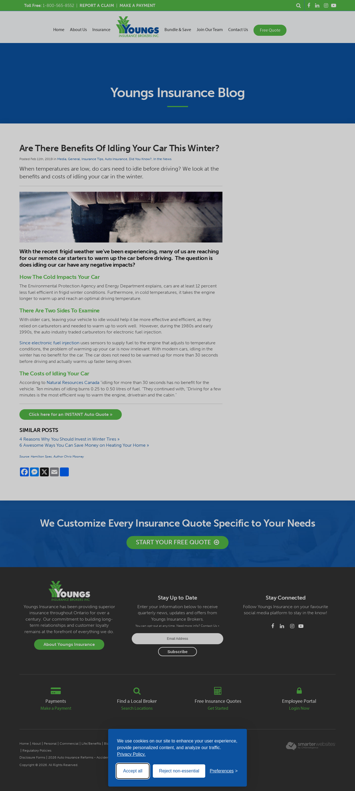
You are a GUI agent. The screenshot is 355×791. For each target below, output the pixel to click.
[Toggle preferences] (224, 771)
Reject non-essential (179, 771)
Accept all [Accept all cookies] (132, 771)
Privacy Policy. (131, 754)
